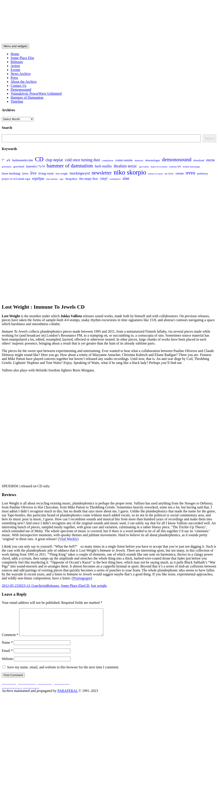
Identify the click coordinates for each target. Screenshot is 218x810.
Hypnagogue (82, 578)
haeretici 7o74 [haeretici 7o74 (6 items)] (35, 166)
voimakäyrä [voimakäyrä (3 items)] (114, 179)
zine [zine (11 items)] (125, 178)
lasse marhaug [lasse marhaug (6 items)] (11, 173)
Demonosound (21, 89)
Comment (10, 640)
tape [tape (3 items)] (62, 179)
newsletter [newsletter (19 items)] (102, 173)
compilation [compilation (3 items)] (107, 160)
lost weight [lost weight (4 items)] (62, 173)
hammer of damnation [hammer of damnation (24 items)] (70, 166)
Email (7, 656)
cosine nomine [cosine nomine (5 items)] (124, 160)
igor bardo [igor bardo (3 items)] (144, 166)
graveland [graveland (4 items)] (18, 166)
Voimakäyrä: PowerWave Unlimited (36, 93)
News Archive (21, 74)
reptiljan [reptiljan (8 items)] (38, 178)
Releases (17, 62)
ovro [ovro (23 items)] (190, 173)
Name (7, 648)
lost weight (99, 586)
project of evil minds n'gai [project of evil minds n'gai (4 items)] (16, 178)
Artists (15, 66)
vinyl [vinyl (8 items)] (103, 178)
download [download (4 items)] (198, 160)
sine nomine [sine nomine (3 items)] (52, 179)
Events (15, 70)
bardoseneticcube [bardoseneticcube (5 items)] (22, 160)
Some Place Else (22, 58)
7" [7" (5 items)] (3, 160)
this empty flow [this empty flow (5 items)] (88, 178)
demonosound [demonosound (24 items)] (176, 159)
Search (209, 138)
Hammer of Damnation (27, 97)
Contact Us (18, 85)
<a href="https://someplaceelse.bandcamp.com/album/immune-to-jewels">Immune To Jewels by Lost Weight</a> (68, 428)
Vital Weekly (68, 539)
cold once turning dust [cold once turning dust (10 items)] (82, 160)
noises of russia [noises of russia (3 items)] (155, 173)
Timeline (17, 101)
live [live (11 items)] (33, 173)
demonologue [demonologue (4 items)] (152, 160)
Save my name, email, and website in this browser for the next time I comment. (63, 672)
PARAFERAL (68, 696)
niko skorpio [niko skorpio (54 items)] (130, 172)
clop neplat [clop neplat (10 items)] (54, 160)
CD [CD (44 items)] (39, 159)
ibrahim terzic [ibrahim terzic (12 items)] (125, 166)
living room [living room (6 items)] (46, 173)
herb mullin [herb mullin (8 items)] (103, 166)
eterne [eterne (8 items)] (210, 160)
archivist (41, 586)
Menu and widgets (15, 46)
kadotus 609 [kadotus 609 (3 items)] (175, 166)
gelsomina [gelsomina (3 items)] (6, 166)
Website (7, 664)
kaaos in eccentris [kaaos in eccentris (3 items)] (159, 166)
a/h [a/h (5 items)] (8, 160)
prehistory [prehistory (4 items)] (202, 173)
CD (86, 586)
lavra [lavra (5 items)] (25, 173)
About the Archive (24, 81)
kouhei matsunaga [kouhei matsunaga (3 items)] (191, 166)
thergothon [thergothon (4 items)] (71, 178)
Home (15, 54)
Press (14, 78)
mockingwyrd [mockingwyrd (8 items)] (80, 173)
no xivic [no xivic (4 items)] (169, 173)
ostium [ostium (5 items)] (179, 173)
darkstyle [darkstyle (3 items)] (139, 160)
